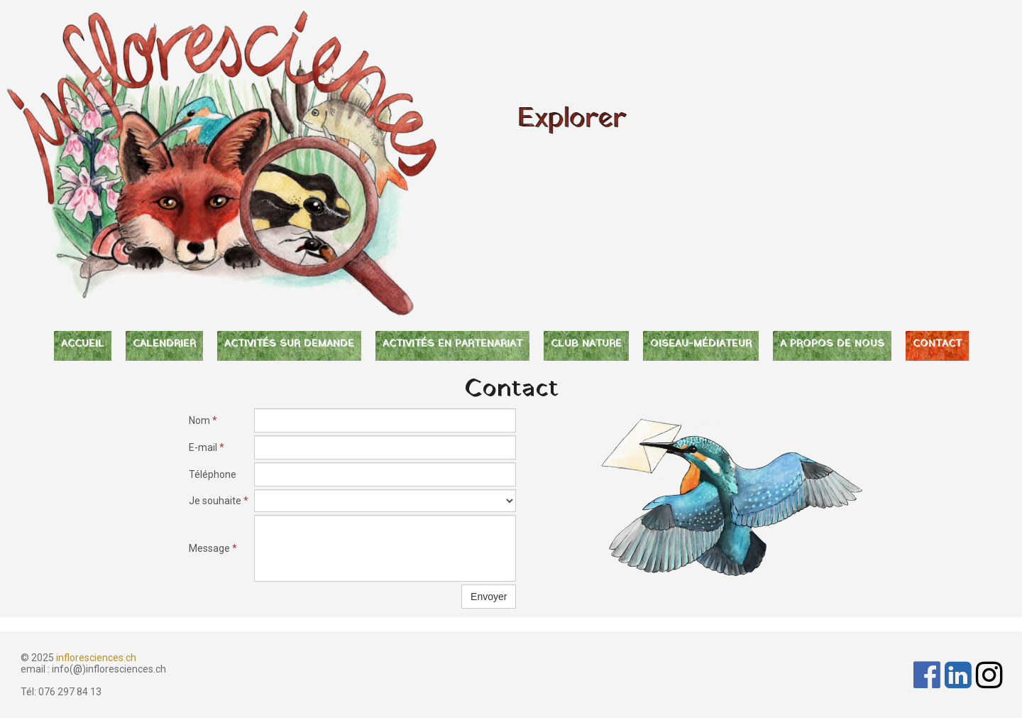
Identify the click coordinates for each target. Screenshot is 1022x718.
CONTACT (937, 344)
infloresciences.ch (96, 657)
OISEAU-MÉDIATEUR (701, 344)
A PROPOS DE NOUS (832, 344)
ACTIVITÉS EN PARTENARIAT (452, 344)
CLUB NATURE (586, 344)
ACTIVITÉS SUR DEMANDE (289, 344)
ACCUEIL (82, 344)
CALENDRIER (164, 344)
